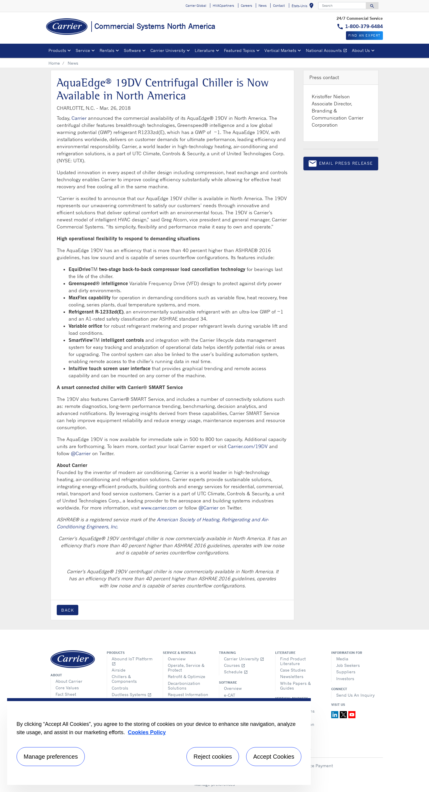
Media (342, 658)
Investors (345, 678)
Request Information (188, 694)
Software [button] (132, 50)
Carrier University (244, 658)
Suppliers (345, 671)
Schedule (236, 671)
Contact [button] (279, 6)
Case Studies (293, 669)
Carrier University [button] (167, 50)
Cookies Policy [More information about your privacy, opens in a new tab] (147, 732)
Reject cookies (213, 756)
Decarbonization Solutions (184, 685)
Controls (120, 687)
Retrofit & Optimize (186, 676)
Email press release (340, 164)
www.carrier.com (159, 508)
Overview (177, 658)
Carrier (79, 118)
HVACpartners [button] (223, 6)
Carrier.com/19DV (248, 446)
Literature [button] (204, 50)
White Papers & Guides (295, 685)
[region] (159, 741)
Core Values (67, 687)
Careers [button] (246, 6)
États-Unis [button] (304, 6)
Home (54, 63)
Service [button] (83, 50)
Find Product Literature (293, 661)
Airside (119, 669)
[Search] (342, 5)
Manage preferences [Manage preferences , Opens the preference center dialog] (51, 756)
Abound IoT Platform (132, 661)
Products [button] (57, 50)
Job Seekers (348, 665)
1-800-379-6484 (364, 26)
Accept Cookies (273, 756)
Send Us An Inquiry (355, 695)
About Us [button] (361, 50)
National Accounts (328, 51)
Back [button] (67, 610)
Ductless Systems (132, 694)
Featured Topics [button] (239, 50)
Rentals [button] (107, 50)
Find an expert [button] (364, 35)
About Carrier (69, 681)
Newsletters (291, 676)
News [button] (262, 6)
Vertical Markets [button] (280, 50)
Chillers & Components (124, 679)
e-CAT (229, 695)
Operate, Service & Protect (186, 667)
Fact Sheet (66, 694)
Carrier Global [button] (196, 6)
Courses (234, 665)
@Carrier (81, 453)
